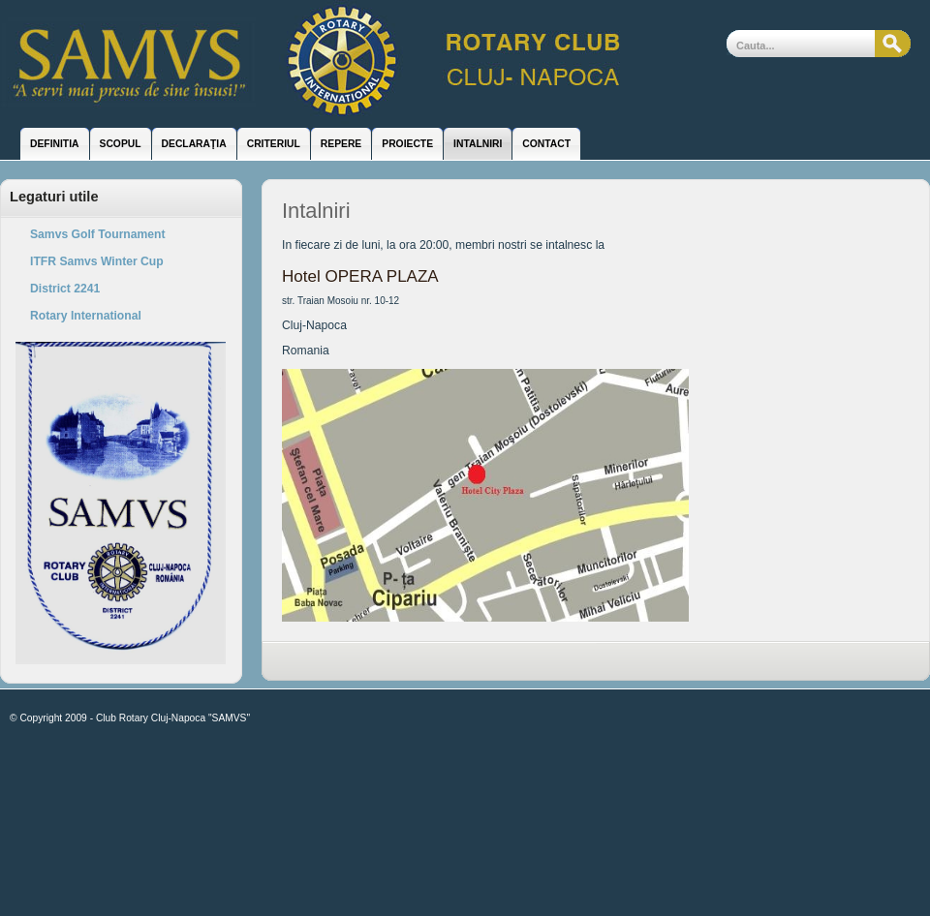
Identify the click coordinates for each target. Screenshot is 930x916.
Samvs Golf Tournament (98, 234)
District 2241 (65, 288)
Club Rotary (324, 62)
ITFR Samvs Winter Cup (97, 261)
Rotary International (85, 315)
